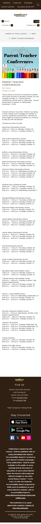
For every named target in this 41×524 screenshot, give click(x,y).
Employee (28, 3)
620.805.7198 (21, 400)
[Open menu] (6, 21)
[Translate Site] (32, 25)
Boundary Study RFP (26, 7)
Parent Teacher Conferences (22, 38)
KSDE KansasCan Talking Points (19, 408)
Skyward (6, 3)
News (34, 33)
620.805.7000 (22, 398)
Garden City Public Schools (16, 33)
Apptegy (25, 517)
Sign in (37, 21)
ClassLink (17, 3)
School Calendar (7, 7)
